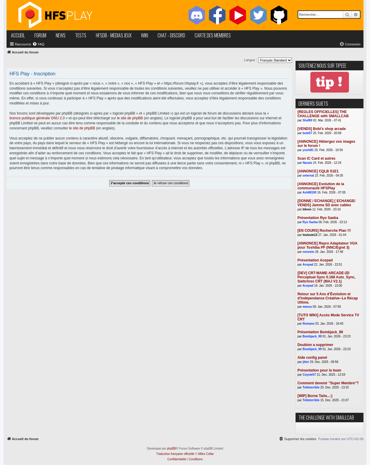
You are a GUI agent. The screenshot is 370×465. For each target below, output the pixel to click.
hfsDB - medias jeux (113, 35)
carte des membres (213, 35)
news (61, 35)
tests (80, 35)
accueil (18, 35)
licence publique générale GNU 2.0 (37, 118)
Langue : (250, 60)
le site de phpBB (130, 118)
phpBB (171, 448)
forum (40, 35)
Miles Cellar (206, 454)
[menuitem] (38, 44)
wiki (144, 35)
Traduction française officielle (175, 454)
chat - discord (171, 35)
